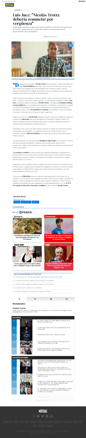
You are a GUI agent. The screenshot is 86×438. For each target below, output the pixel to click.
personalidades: (19, 200)
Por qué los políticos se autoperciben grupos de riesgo (33, 291)
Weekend (49, 422)
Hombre (40, 422)
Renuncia (35, 202)
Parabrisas (57, 422)
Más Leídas (16, 318)
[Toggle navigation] (2, 5)
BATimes (49, 426)
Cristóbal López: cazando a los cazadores (28, 288)
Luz (81, 422)
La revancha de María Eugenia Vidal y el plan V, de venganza (34, 281)
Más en (22, 212)
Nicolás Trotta (26, 202)
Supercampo (67, 422)
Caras (16, 422)
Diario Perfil (8, 422)
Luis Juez (16, 202)
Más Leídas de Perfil (20, 358)
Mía (35, 426)
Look (75, 422)
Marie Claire (24, 422)
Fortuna (33, 422)
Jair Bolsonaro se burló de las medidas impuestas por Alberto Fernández (39, 277)
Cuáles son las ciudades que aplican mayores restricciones (34, 284)
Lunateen (41, 426)
